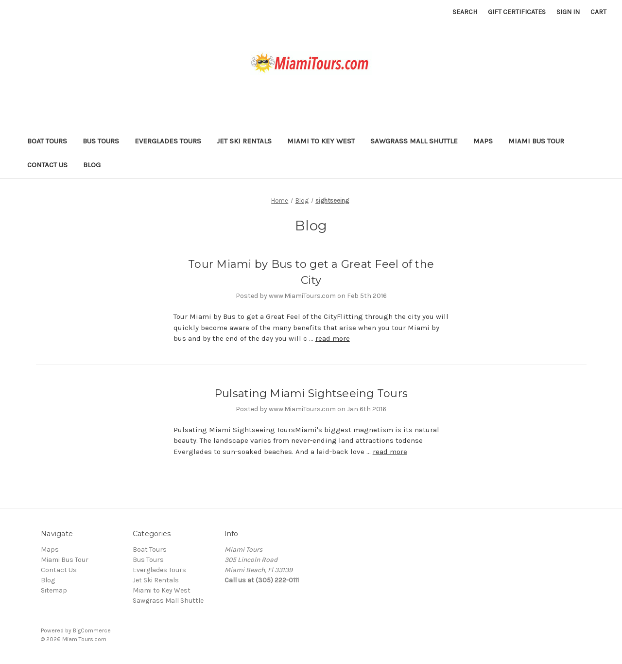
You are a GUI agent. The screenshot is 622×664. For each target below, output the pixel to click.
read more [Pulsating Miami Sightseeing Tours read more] (390, 451)
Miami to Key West (321, 141)
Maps (483, 141)
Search (464, 12)
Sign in (568, 12)
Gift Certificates (517, 12)
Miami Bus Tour (536, 141)
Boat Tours (47, 141)
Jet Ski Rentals (244, 141)
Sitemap (54, 590)
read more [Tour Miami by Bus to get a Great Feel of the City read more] (332, 338)
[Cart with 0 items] (598, 12)
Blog (92, 164)
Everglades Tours (168, 141)
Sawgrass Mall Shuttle (414, 141)
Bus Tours (101, 141)
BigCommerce (92, 630)
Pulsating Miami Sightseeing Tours (311, 393)
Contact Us (47, 164)
